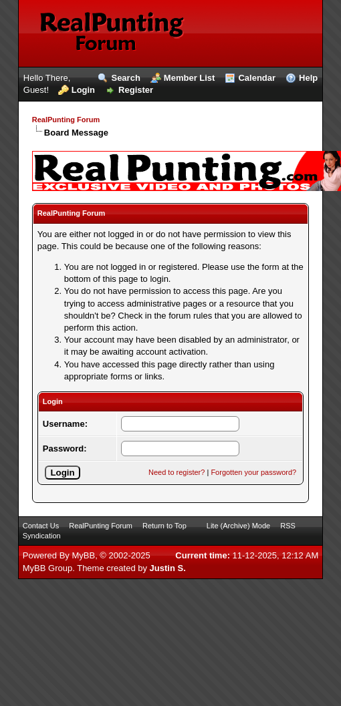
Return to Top (164, 526)
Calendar (256, 78)
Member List (189, 78)
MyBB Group (47, 568)
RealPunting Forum (66, 120)
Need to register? (176, 472)
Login (83, 90)
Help (308, 78)
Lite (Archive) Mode (238, 526)
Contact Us (41, 526)
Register (135, 90)
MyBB (83, 555)
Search (125, 78)
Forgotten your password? (253, 472)
